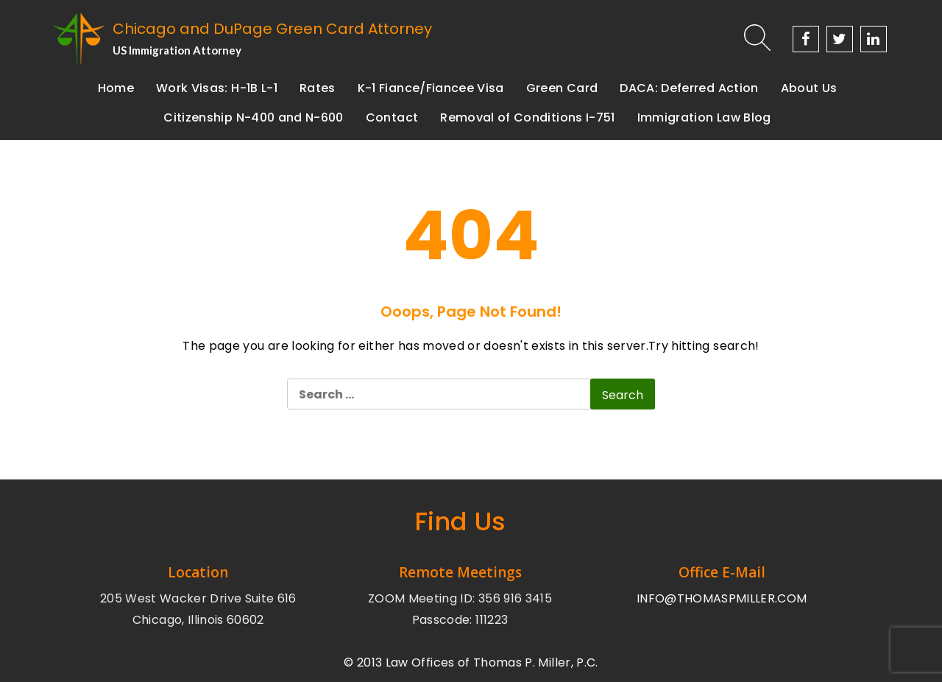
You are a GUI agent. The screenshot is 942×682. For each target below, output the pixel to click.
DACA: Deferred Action (689, 88)
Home (116, 88)
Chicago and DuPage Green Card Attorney (272, 28)
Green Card (562, 88)
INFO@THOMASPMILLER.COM (722, 598)
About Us (809, 88)
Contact (392, 117)
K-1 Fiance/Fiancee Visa (431, 88)
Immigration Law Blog (704, 117)
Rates (318, 88)
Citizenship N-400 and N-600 (253, 117)
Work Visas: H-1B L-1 (216, 88)
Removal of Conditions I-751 (527, 117)
